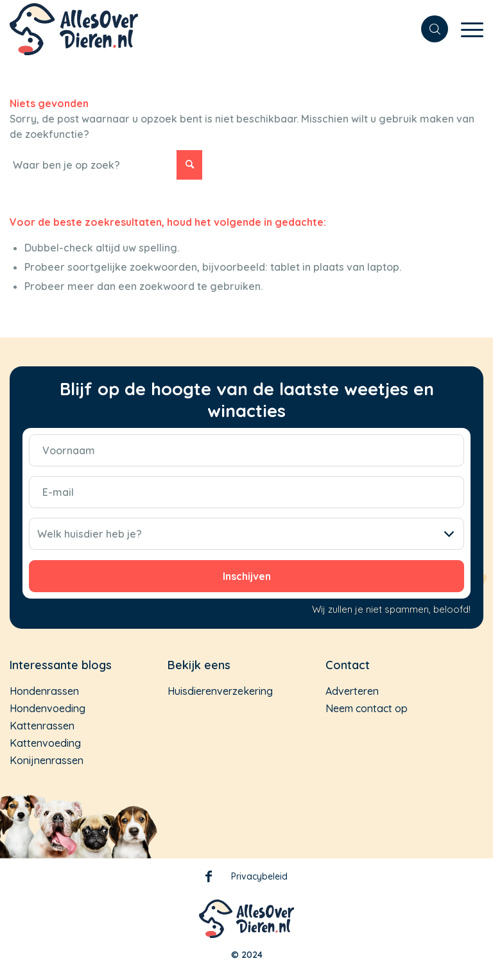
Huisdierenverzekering (220, 691)
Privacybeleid (259, 876)
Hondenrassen (44, 691)
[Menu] (465, 35)
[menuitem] (428, 28)
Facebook (208, 879)
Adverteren (352, 691)
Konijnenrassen (46, 760)
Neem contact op (366, 708)
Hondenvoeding (47, 708)
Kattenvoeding (45, 743)
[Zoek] (428, 28)
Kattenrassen (42, 725)
